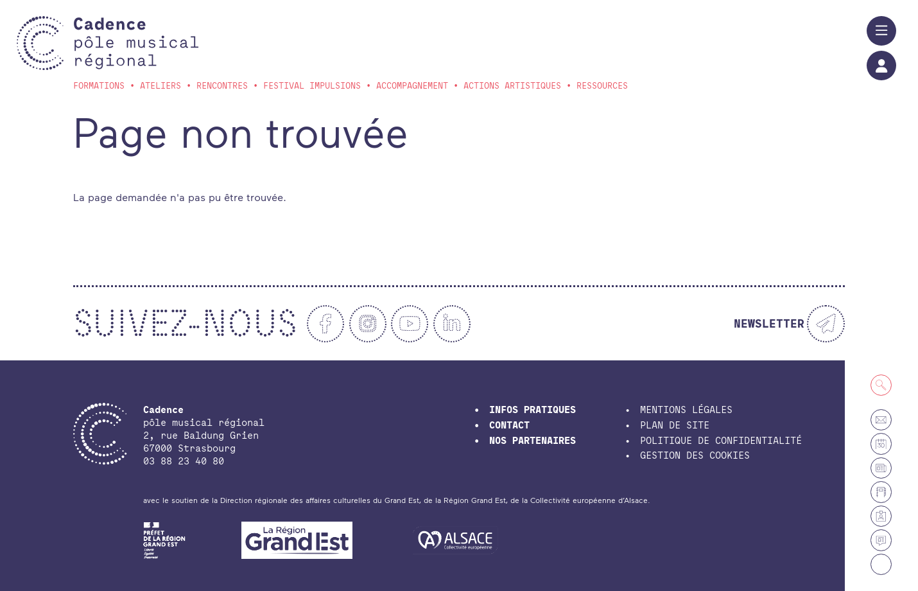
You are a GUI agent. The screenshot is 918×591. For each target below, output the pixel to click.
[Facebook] (325, 323)
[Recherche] (881, 385)
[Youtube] (409, 323)
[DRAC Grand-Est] (164, 538)
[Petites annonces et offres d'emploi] (881, 468)
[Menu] (881, 31)
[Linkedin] (452, 323)
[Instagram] (367, 323)
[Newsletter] (789, 323)
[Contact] (881, 419)
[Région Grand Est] (296, 538)
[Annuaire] (881, 491)
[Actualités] (881, 540)
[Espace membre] (881, 516)
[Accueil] (135, 43)
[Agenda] (881, 443)
